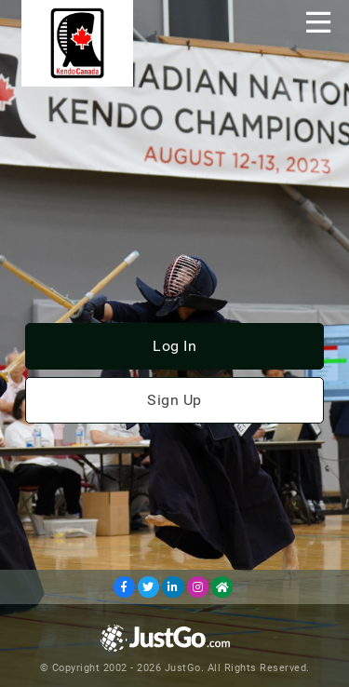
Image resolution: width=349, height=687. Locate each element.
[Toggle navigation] (318, 22)
